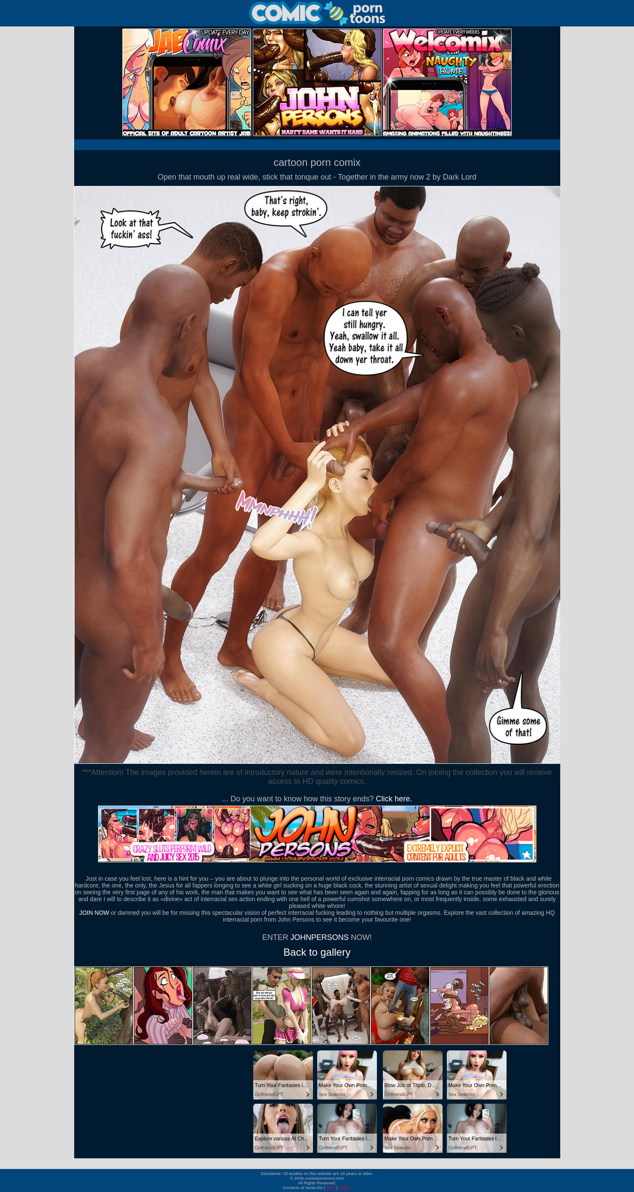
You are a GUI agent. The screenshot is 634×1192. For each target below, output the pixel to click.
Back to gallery (317, 952)
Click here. (394, 799)
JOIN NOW (94, 912)
